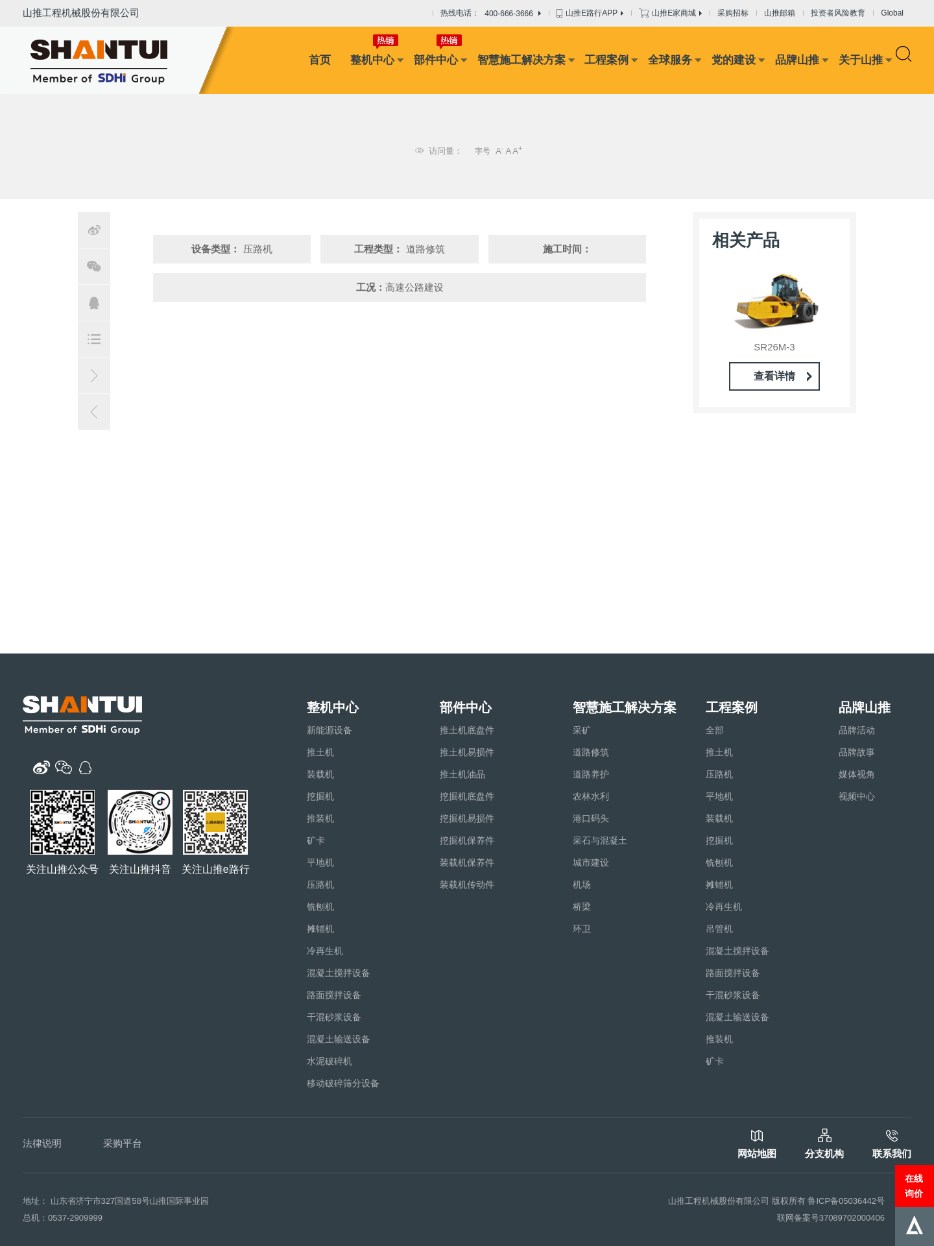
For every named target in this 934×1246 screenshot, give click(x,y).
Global (892, 13)
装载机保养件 (467, 862)
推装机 (320, 818)
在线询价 (914, 1185)
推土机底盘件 (467, 730)
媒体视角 (857, 774)
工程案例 (606, 60)
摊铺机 (320, 928)
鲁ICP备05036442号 (846, 1201)
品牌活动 (857, 730)
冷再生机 (325, 951)
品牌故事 (857, 752)
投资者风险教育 (838, 13)
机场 (582, 884)
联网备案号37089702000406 (831, 1218)
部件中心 (436, 60)
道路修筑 (591, 752)
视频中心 (857, 796)
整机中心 (372, 60)
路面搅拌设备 (334, 995)
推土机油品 (462, 774)
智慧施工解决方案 (521, 60)
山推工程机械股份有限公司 (81, 12)
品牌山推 (797, 60)
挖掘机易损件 (467, 818)
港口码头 (591, 818)
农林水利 (591, 796)
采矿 (582, 730)
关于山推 (861, 60)
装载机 (320, 774)
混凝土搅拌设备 (338, 973)
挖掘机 (320, 796)
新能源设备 (329, 730)
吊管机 (719, 928)
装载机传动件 (467, 884)
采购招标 (732, 13)
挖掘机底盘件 (467, 796)
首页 (320, 60)
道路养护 (591, 774)
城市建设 (591, 862)
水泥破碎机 (329, 1061)
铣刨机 (320, 906)
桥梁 (582, 906)
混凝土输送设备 (338, 1039)
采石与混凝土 (600, 840)
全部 (715, 730)
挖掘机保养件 (467, 840)
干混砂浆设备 (334, 1017)
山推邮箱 (779, 13)
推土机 (320, 752)
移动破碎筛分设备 (343, 1083)
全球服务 (670, 60)
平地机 (320, 862)
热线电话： (490, 14)
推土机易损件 (467, 752)
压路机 (320, 884)
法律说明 (42, 1143)
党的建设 (734, 60)
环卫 (582, 928)
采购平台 (122, 1143)
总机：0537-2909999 (62, 1218)
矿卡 (316, 840)
